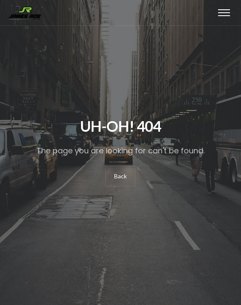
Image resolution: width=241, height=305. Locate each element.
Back (120, 176)
